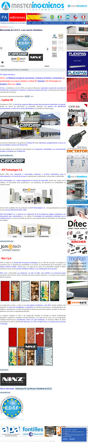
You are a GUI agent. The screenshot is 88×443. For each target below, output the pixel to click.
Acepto (65, 439)
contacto (77, 23)
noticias (46, 23)
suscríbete (69, 23)
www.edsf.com (5, 392)
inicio (28, 23)
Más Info (71, 439)
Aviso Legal (52, 441)
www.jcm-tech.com (6, 241)
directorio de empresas (57, 23)
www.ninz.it (4, 370)
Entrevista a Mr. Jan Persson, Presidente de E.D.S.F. (33, 388)
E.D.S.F (27, 96)
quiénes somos (37, 23)
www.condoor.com (6, 155)
